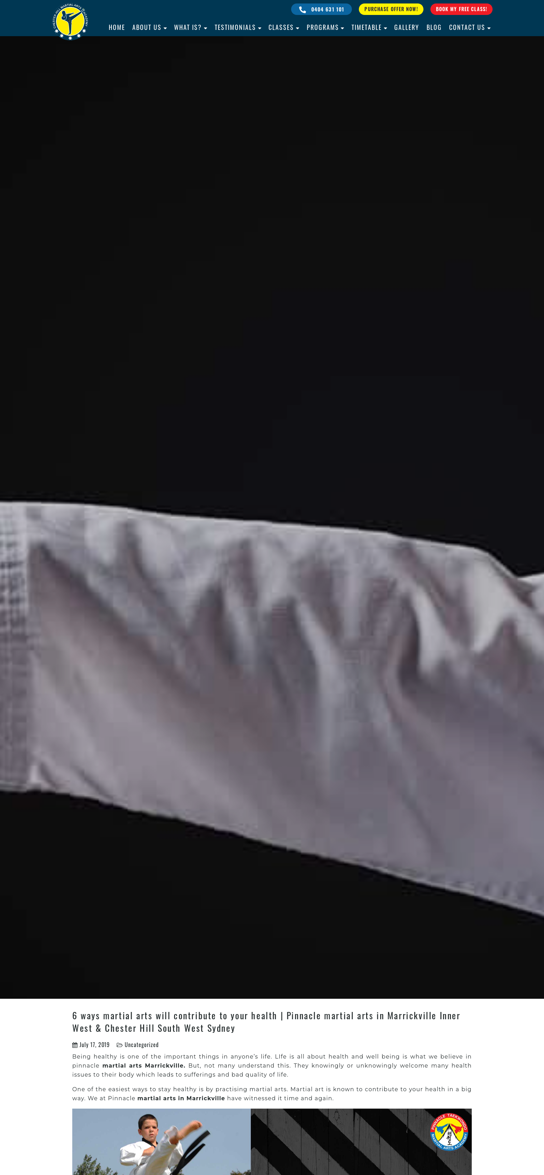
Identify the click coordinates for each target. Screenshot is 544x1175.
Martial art (307, 1089)
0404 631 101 (322, 9)
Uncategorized (141, 1044)
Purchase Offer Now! (391, 9)
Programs (323, 27)
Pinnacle (123, 1098)
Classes (281, 27)
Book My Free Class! (461, 9)
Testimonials (235, 27)
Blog (434, 27)
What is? (188, 27)
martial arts (268, 1089)
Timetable (367, 27)
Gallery (406, 27)
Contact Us (467, 27)
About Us (147, 27)
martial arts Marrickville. (144, 1065)
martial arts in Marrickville (181, 1098)
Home (117, 27)
